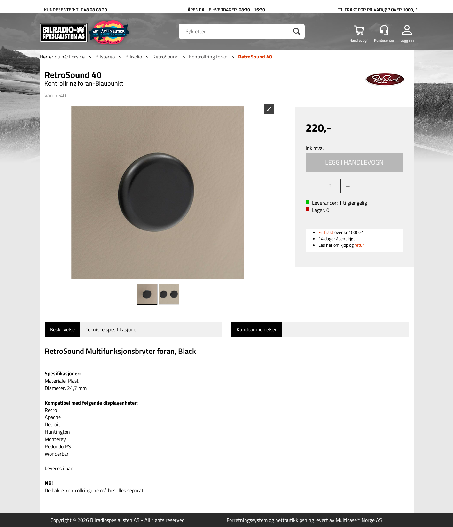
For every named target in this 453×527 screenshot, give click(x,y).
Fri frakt (325, 232)
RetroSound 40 (255, 56)
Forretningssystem (247, 520)
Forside (77, 56)
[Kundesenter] (384, 30)
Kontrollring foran (208, 56)
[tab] (62, 329)
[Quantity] (330, 185)
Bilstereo (105, 56)
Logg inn (407, 40)
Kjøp (354, 162)
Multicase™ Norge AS (359, 520)
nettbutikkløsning (294, 520)
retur (359, 245)
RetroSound (165, 56)
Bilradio (133, 56)
